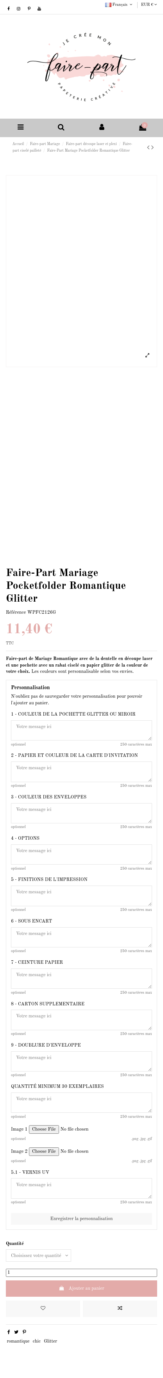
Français (119, 5)
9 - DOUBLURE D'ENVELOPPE (46, 1045)
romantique (18, 1341)
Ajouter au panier (81, 1288)
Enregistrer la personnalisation (81, 1219)
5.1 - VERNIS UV (30, 1172)
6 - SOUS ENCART (31, 921)
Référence (16, 612)
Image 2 (19, 1151)
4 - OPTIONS (25, 838)
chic (37, 1341)
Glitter (50, 1341)
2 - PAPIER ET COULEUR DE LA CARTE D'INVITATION (74, 755)
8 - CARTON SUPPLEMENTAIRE (47, 1004)
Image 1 (19, 1129)
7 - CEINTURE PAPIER (37, 962)
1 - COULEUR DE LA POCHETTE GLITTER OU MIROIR (73, 714)
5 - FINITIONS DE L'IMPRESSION (49, 879)
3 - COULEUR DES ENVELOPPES (48, 797)
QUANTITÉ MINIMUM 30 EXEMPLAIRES (57, 1086)
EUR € (149, 5)
